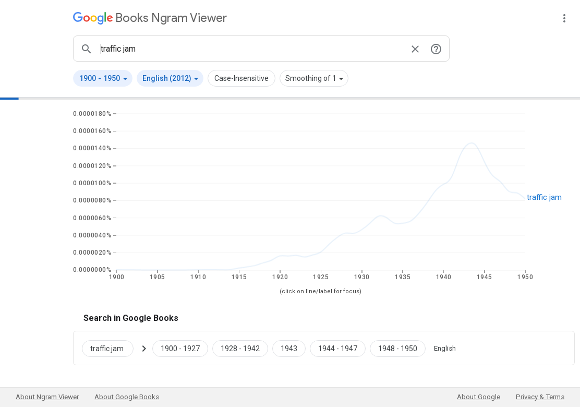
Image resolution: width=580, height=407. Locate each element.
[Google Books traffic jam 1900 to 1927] (180, 348)
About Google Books (126, 397)
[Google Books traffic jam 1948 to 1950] (398, 348)
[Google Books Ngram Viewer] (150, 18)
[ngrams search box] (251, 48)
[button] (102, 78)
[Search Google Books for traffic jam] (112, 348)
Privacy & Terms (540, 397)
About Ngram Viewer (47, 397)
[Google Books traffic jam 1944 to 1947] (338, 348)
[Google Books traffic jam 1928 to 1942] (240, 348)
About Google (478, 397)
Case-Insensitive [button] (241, 78)
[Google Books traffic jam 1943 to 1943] (289, 348)
